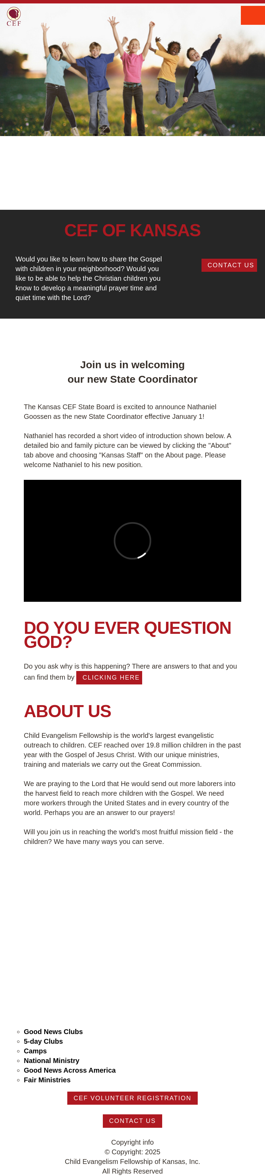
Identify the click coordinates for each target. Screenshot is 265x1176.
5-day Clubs (43, 1041)
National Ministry (51, 1060)
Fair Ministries (47, 1080)
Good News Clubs (53, 1031)
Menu (253, 15)
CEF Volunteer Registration (132, 1098)
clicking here (111, 677)
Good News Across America (70, 1070)
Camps (35, 1051)
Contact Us (231, 265)
